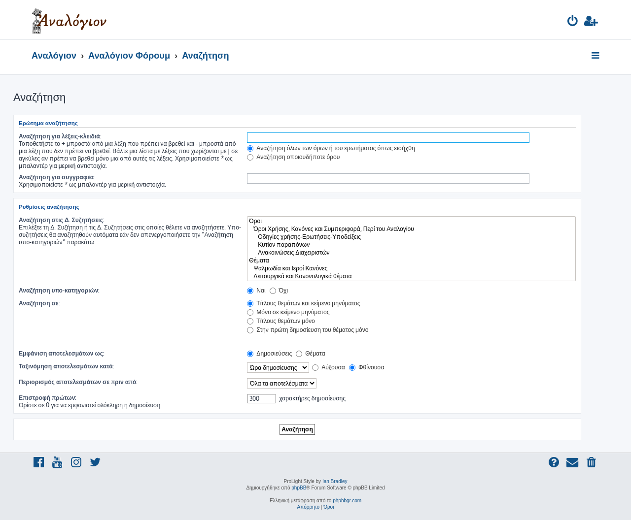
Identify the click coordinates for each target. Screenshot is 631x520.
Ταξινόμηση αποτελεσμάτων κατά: (66, 366)
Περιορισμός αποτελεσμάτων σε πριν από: (78, 382)
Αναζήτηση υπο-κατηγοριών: (59, 290)
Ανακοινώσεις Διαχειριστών (411, 253)
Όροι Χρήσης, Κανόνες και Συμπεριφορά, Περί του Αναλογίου (411, 229)
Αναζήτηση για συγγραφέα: (57, 177)
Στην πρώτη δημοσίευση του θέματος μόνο (307, 329)
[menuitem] (573, 22)
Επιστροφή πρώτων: (47, 397)
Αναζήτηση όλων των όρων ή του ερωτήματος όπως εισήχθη (331, 148)
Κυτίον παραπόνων (411, 245)
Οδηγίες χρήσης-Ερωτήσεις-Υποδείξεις (411, 237)
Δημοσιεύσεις (269, 353)
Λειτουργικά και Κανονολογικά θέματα (411, 276)
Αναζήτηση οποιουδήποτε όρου (293, 157)
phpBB (298, 487)
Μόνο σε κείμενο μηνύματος (288, 312)
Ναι (256, 290)
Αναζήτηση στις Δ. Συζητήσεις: (62, 220)
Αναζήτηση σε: (39, 303)
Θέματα (411, 260)
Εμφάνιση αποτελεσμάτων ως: (62, 353)
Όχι (279, 290)
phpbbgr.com (347, 500)
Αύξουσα (328, 367)
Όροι (411, 221)
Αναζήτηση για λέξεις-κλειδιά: (60, 136)
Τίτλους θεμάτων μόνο (281, 321)
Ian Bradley (335, 481)
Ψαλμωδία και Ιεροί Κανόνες (411, 268)
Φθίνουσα (367, 367)
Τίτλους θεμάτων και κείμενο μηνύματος (303, 303)
